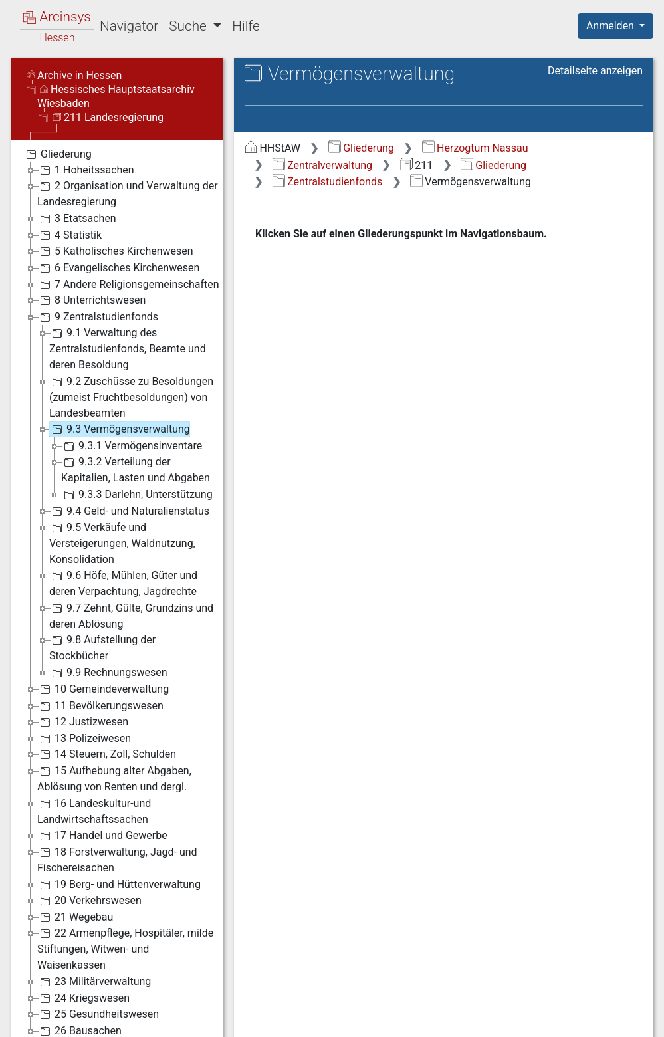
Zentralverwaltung (322, 165)
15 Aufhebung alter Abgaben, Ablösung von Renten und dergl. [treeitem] (114, 778)
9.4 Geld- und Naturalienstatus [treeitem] (129, 511)
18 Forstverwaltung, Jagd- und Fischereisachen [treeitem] (117, 859)
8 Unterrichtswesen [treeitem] (91, 300)
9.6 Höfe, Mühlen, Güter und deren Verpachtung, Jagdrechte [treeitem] (123, 583)
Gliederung (361, 148)
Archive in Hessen (74, 75)
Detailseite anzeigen (595, 70)
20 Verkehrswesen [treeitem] (89, 901)
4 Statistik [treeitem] (69, 235)
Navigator (129, 26)
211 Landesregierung (108, 117)
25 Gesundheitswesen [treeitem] (98, 1014)
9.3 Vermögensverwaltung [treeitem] (119, 429)
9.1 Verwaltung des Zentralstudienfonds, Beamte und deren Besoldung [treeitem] (127, 348)
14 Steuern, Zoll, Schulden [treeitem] (106, 754)
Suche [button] (189, 26)
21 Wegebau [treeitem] (75, 917)
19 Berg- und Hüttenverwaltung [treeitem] (119, 885)
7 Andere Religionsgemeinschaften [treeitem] (128, 284)
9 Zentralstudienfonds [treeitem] (97, 317)
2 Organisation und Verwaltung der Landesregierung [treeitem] (127, 193)
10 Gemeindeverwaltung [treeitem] (103, 689)
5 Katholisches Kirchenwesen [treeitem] (115, 251)
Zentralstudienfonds (327, 181)
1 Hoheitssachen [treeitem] (85, 170)
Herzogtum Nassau (475, 148)
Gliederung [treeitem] (57, 154)
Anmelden (611, 25)
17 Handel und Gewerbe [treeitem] (102, 836)
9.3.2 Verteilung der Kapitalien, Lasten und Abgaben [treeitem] (135, 469)
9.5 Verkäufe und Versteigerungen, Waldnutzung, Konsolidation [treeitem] (122, 543)
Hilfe (245, 26)
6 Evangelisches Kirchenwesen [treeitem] (118, 268)
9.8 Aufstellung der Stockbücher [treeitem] (102, 647)
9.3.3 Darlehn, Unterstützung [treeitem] (137, 495)
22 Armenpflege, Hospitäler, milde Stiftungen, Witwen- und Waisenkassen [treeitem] (125, 948)
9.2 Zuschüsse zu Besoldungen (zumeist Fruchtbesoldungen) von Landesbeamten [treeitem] (131, 396)
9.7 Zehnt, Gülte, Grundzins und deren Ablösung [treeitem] (131, 615)
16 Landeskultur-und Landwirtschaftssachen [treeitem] (94, 811)
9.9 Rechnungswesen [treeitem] (108, 673)
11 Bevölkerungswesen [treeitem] (100, 706)
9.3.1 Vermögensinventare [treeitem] (131, 446)
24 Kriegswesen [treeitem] (83, 998)
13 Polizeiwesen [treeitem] (84, 739)
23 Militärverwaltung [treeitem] (94, 982)
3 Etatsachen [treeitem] (76, 219)
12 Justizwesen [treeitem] (82, 722)
